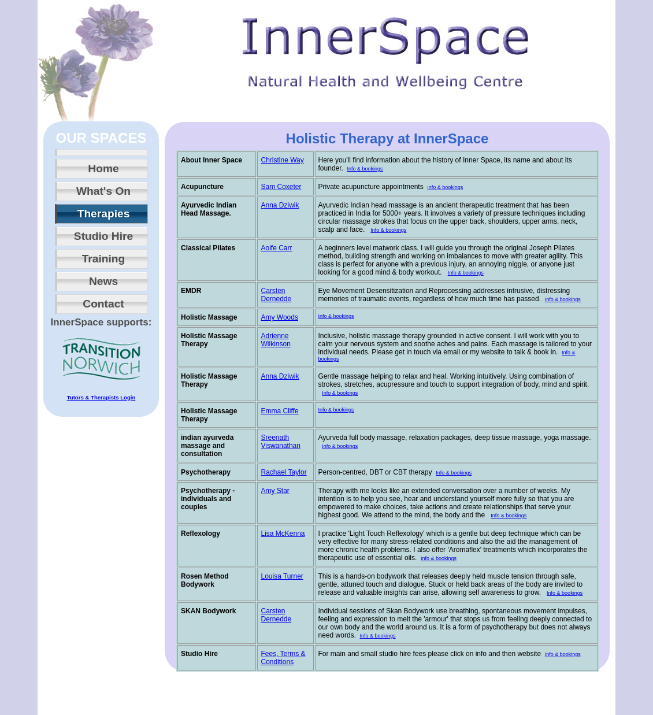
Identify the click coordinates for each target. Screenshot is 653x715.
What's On (103, 191)
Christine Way (282, 160)
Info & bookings (365, 169)
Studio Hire (103, 236)
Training (103, 259)
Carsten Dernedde (276, 295)
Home (103, 168)
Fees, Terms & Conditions (283, 658)
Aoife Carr (276, 248)
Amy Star (275, 491)
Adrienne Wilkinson (275, 340)
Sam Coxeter (281, 187)
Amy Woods (279, 317)
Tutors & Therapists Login (101, 397)
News (103, 281)
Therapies (103, 214)
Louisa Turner (282, 576)
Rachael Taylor (283, 472)
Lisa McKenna (283, 533)
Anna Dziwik (280, 205)
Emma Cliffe (279, 411)
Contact (103, 304)
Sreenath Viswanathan (280, 442)
